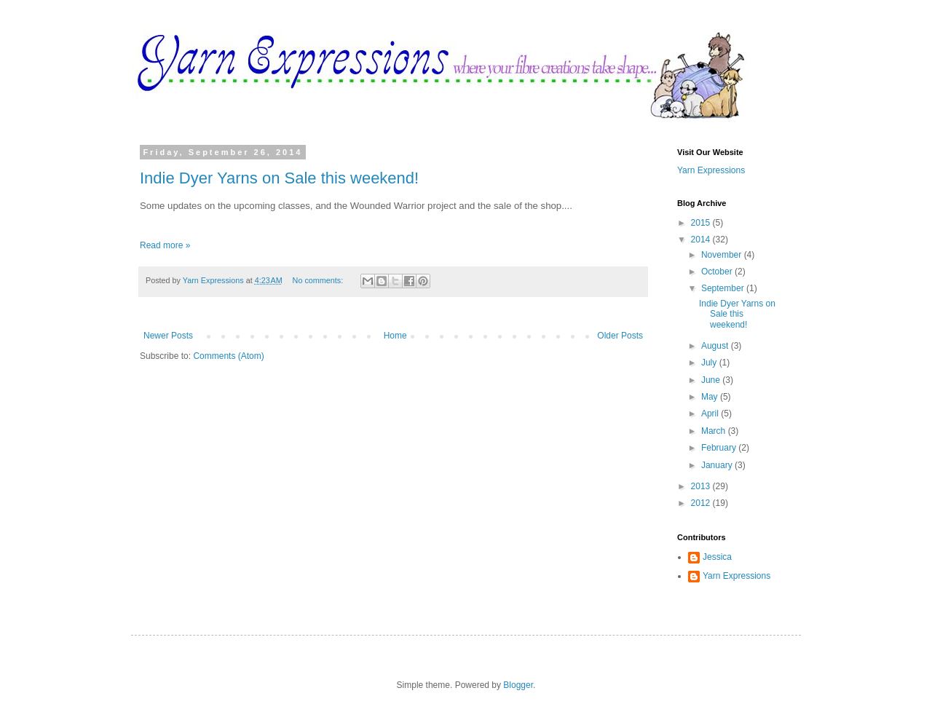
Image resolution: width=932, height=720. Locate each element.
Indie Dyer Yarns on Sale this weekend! (279, 178)
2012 (702, 503)
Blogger (518, 685)
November (722, 255)
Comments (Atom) (228, 356)
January (718, 465)
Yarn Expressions (711, 170)
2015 (702, 223)
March (714, 431)
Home (395, 336)
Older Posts (620, 336)
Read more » (165, 245)
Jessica (717, 557)
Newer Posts (168, 336)
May (710, 397)
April (711, 413)
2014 (702, 239)
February (719, 448)
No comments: (319, 280)
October (718, 271)
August (716, 346)
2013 (702, 486)
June (711, 380)
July (710, 362)
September (723, 288)
